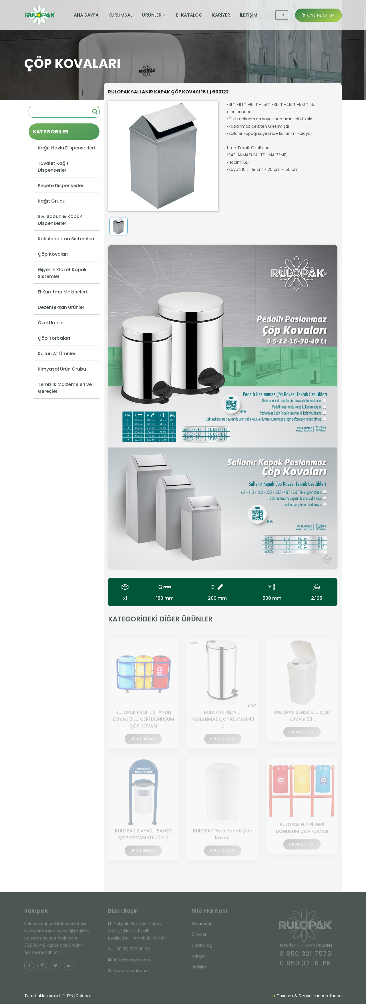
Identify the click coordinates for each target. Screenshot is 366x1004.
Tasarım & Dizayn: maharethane (308, 996)
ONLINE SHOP (318, 15)
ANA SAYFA (86, 15)
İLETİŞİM (248, 15)
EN (281, 15)
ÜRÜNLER (152, 15)
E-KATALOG (189, 15)
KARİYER (221, 15)
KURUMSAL (120, 15)
